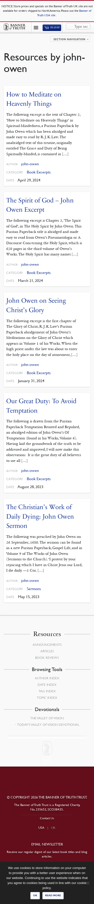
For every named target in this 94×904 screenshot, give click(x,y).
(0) (51, 27)
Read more (53, 895)
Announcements (47, 645)
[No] (87, 883)
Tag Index (47, 691)
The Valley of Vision (47, 718)
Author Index (47, 678)
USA (41, 828)
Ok (35, 895)
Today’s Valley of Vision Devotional (48, 725)
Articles (47, 651)
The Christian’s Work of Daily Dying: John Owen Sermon (40, 516)
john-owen (30, 164)
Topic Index (47, 698)
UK (53, 828)
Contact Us (47, 818)
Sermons (34, 589)
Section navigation (69, 39)
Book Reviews (47, 658)
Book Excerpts (39, 172)
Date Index (47, 685)
